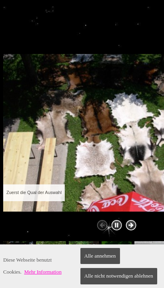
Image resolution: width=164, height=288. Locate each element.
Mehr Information (43, 272)
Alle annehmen (100, 256)
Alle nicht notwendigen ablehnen (118, 276)
